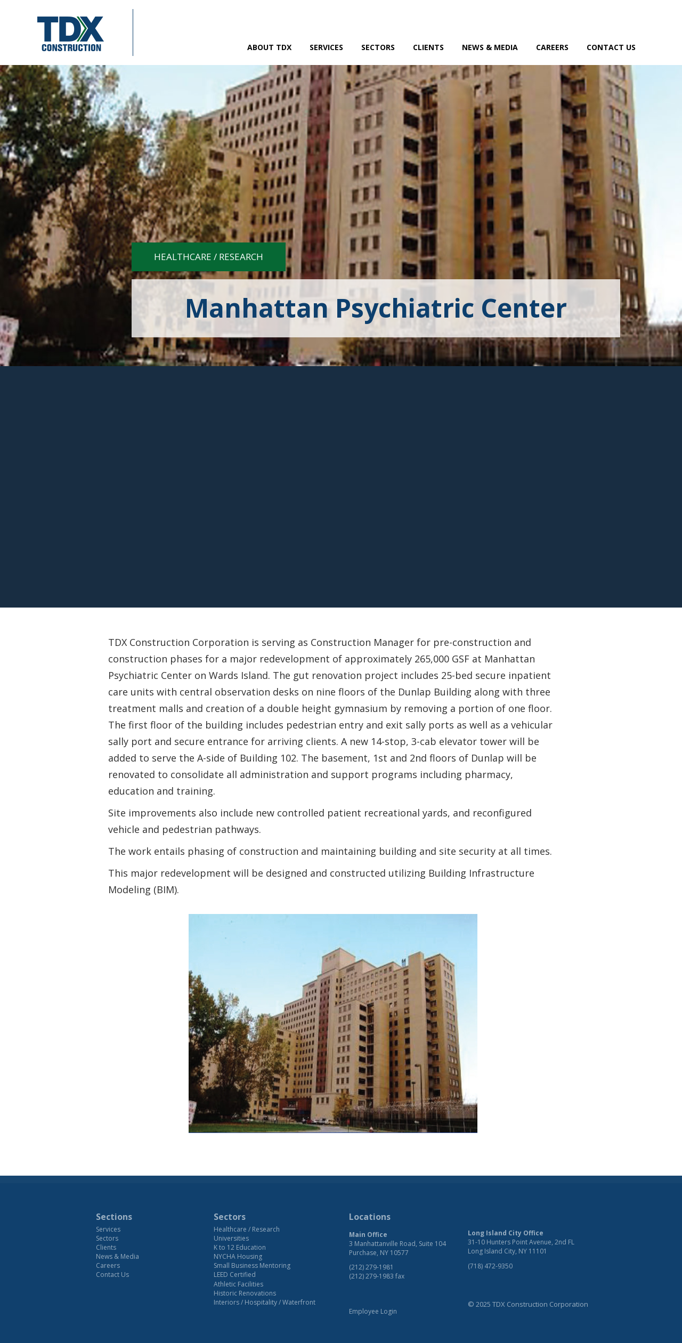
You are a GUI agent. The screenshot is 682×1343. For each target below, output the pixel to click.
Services (326, 47)
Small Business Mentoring (252, 1265)
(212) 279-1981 (371, 1267)
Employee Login (373, 1311)
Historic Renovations (245, 1293)
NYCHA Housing (238, 1256)
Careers (552, 47)
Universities (231, 1238)
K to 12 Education (240, 1247)
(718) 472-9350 (490, 1266)
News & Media (490, 47)
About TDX (269, 47)
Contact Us (611, 47)
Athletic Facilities (238, 1284)
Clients (428, 47)
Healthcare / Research (208, 256)
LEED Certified (235, 1274)
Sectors (378, 47)
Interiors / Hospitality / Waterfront (264, 1302)
